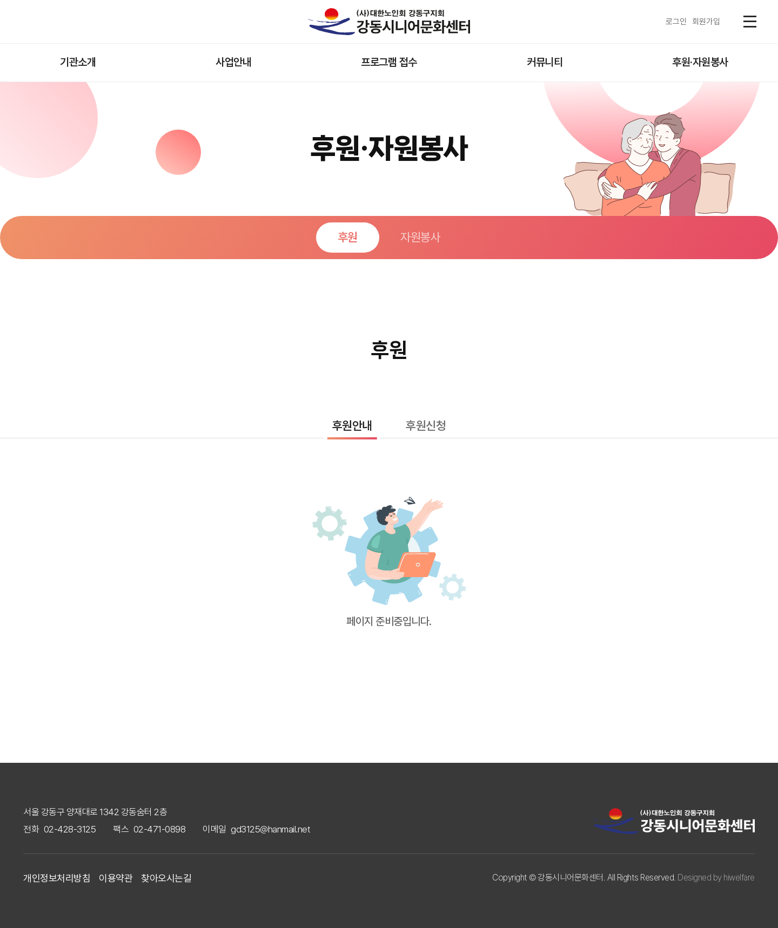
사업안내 (233, 62)
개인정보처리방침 (56, 878)
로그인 (676, 21)
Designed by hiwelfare (716, 877)
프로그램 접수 (389, 62)
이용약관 (115, 878)
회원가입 (706, 21)
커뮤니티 (544, 62)
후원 (348, 237)
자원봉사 (421, 237)
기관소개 (78, 62)
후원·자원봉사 (700, 62)
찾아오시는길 (166, 878)
